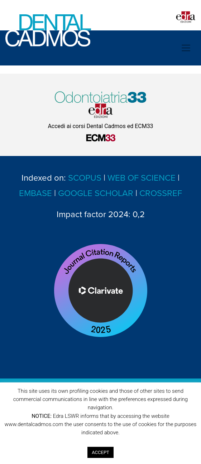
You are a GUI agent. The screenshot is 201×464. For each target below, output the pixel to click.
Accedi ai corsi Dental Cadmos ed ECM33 (100, 126)
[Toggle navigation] (186, 48)
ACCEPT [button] (100, 452)
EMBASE (35, 193)
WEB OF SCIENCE (141, 178)
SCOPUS (84, 178)
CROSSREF (160, 193)
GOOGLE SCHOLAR (95, 193)
